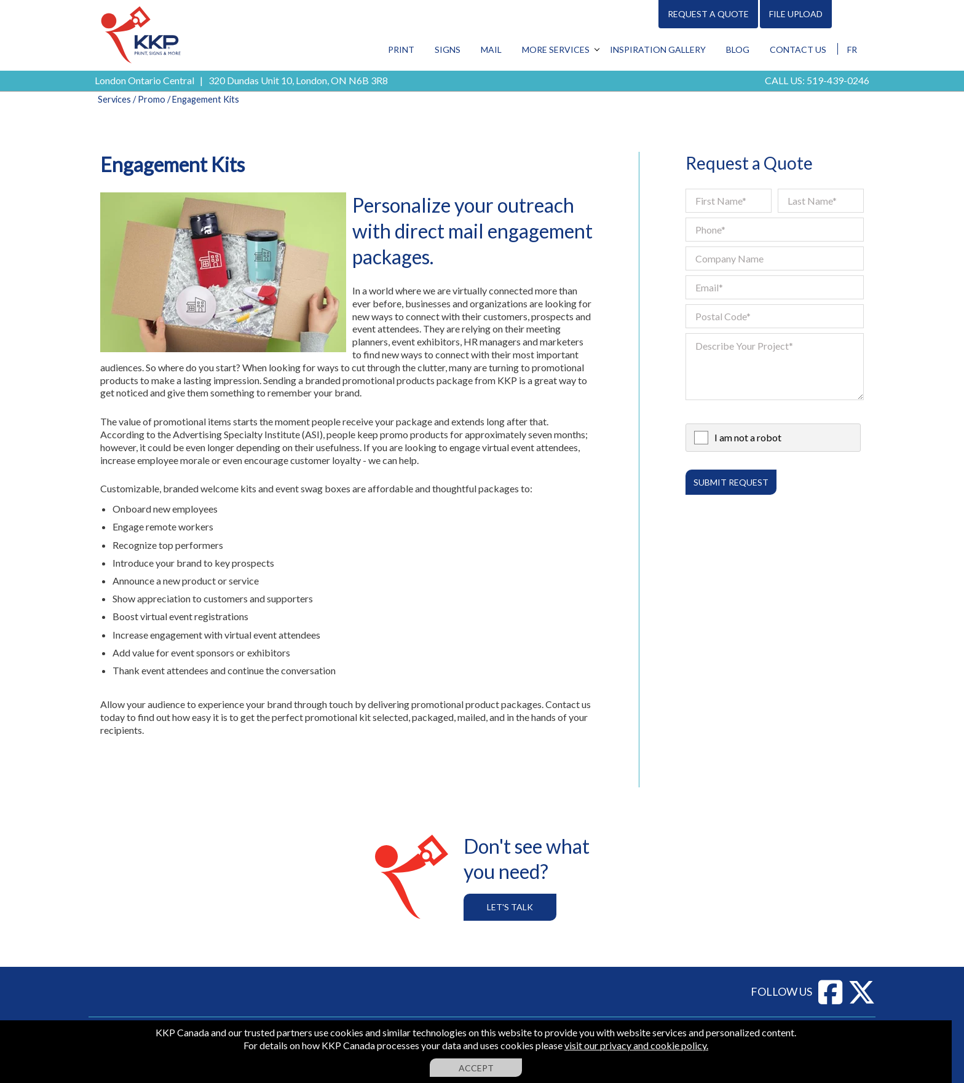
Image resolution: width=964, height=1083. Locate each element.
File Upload (796, 14)
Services (114, 99)
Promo (151, 99)
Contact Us (798, 49)
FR (852, 49)
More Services (556, 49)
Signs (447, 49)
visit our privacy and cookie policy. (636, 1045)
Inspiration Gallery (658, 49)
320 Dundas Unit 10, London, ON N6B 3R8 (298, 80)
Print (401, 49)
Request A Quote (708, 14)
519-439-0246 (838, 80)
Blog (737, 49)
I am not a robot (747, 437)
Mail (491, 49)
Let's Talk (510, 907)
